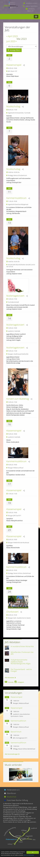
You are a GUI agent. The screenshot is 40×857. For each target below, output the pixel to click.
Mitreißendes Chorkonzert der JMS (22, 653)
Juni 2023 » (11, 41)
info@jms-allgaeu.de (31, 10)
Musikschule (11, 797)
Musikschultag (13, 106)
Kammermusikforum (16, 198)
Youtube (9, 682)
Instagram (19, 682)
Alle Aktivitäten (10, 678)
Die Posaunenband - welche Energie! (21, 670)
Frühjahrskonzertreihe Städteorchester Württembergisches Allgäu (21, 662)
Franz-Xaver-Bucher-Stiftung (17, 800)
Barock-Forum (16, 732)
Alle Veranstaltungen (12, 754)
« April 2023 (12, 36)
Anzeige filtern (14, 50)
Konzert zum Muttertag (17, 398)
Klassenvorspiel (13, 64)
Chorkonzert (12, 611)
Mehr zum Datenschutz (29, 855)
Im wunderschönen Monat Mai (22, 646)
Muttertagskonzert (15, 295)
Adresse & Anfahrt (31, 3)
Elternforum (11, 793)
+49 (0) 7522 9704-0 (32, 6)
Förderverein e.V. (13, 790)
